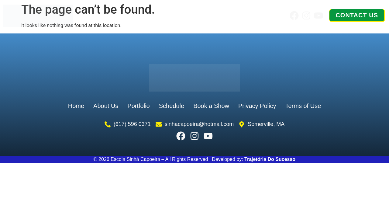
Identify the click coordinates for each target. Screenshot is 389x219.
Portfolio (170, 15)
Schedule (208, 15)
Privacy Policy (257, 106)
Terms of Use (303, 106)
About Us (132, 15)
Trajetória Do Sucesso (269, 159)
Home (97, 15)
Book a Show (254, 15)
